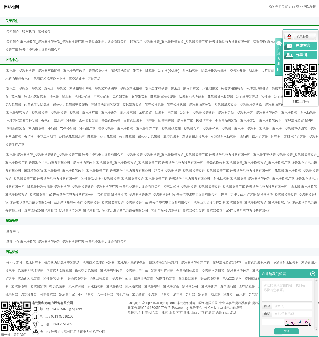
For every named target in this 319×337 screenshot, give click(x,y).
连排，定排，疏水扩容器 (23, 262)
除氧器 (150, 71)
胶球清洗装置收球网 (299, 121)
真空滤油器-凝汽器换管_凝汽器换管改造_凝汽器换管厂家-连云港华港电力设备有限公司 (86, 210)
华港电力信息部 (231, 308)
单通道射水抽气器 (223, 136)
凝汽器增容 (245, 113)
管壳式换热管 (110, 121)
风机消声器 (204, 121)
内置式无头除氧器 (37, 105)
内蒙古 (210, 312)
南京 (179, 312)
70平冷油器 (68, 128)
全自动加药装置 (226, 121)
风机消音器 (120, 97)
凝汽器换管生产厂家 (195, 262)
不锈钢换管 (36, 128)
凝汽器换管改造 (204, 113)
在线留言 (303, 46)
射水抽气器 (190, 71)
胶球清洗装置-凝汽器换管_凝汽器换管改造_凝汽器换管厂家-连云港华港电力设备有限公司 (87, 170)
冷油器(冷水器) (168, 71)
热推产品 (134, 312)
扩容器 (275, 136)
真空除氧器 (171, 136)
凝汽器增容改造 (74, 71)
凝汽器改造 (109, 113)
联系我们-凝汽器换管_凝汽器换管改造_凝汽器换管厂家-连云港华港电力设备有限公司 (190, 42)
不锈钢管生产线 (80, 89)
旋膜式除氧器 (132, 121)
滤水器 (253, 71)
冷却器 (71, 121)
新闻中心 (12, 231)
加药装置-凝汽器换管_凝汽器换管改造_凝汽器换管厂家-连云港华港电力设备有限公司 (157, 194)
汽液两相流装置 (232, 89)
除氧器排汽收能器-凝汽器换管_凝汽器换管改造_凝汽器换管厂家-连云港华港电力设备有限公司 (94, 186)
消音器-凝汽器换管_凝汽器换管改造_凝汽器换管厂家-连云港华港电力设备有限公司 (212, 170)
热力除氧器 (108, 136)
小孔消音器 (210, 89)
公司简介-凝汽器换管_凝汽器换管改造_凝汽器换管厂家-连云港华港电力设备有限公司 (66, 42)
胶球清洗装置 (120, 71)
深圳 (233, 312)
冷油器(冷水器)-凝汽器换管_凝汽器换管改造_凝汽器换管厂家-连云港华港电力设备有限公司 (145, 178)
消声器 (150, 121)
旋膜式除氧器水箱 (72, 136)
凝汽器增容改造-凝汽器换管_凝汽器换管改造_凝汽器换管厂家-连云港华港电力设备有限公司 (138, 163)
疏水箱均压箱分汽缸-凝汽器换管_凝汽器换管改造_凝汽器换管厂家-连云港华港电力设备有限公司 (122, 202)
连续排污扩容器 (35, 97)
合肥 (219, 312)
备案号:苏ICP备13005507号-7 (149, 308)
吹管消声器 (166, 121)
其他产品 (94, 79)
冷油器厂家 (87, 128)
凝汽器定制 (248, 121)
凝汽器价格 (211, 128)
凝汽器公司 (192, 128)
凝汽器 (11, 71)
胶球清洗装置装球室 (105, 105)
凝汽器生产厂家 (147, 128)
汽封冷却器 (83, 97)
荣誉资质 (44, 31)
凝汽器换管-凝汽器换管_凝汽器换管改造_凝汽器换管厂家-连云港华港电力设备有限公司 (188, 155)
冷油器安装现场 (247, 97)
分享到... (303, 55)
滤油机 (244, 136)
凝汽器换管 (27, 71)
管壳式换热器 (98, 71)
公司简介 (12, 31)
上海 (172, 312)
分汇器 (29, 136)
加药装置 (267, 71)
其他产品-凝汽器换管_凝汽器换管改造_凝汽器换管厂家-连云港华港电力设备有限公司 (211, 210)
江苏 (165, 312)
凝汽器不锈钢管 (49, 71)
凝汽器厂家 (90, 113)
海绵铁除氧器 (188, 278)
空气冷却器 (238, 71)
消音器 (137, 71)
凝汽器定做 (226, 113)
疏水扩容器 (191, 89)
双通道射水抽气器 (195, 136)
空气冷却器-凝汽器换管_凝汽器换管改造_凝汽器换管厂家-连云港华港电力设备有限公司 (225, 186)
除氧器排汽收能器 (214, 71)
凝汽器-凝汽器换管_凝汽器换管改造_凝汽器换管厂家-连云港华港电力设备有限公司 (65, 155)
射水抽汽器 (308, 113)
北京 (201, 312)
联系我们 (28, 31)
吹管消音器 (140, 97)
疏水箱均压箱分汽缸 (131, 262)
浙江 (186, 312)
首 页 (295, 7)
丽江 (226, 312)
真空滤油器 (77, 79)
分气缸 (46, 121)
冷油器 (266, 97)
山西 (194, 312)
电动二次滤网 (46, 136)
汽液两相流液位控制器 (50, 79)
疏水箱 (175, 89)
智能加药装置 (16, 128)
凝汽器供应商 (171, 128)
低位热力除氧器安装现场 (70, 105)
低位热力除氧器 (149, 136)
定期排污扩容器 (295, 136)
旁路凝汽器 (106, 128)
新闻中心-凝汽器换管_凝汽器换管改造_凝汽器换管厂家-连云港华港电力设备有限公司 (66, 241)
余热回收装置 (88, 121)
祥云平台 (196, 308)
